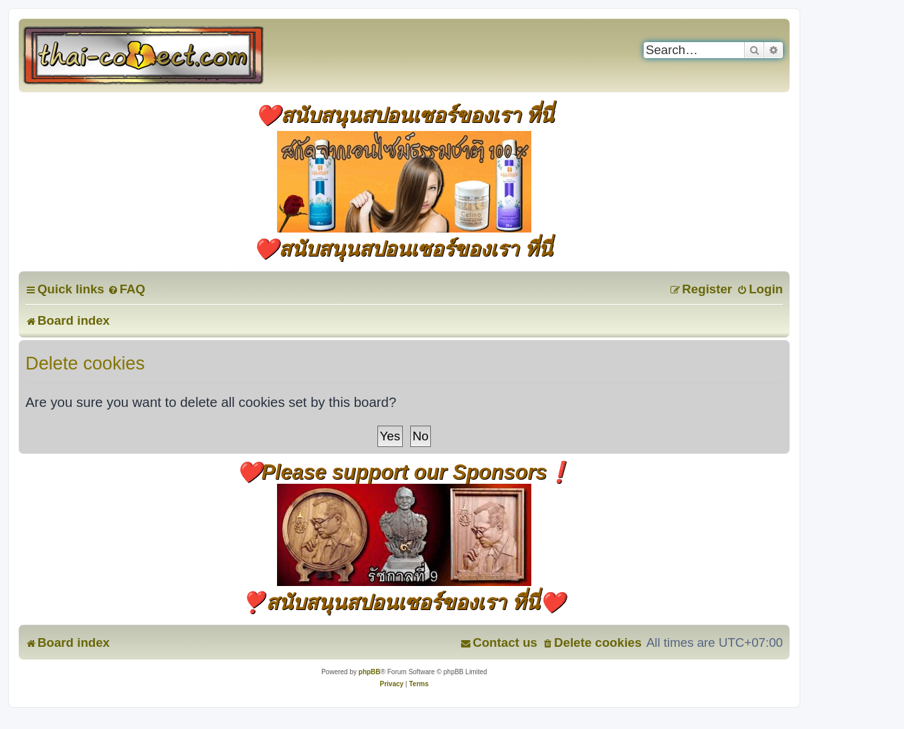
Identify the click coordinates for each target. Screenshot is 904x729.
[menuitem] (126, 289)
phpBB (370, 672)
